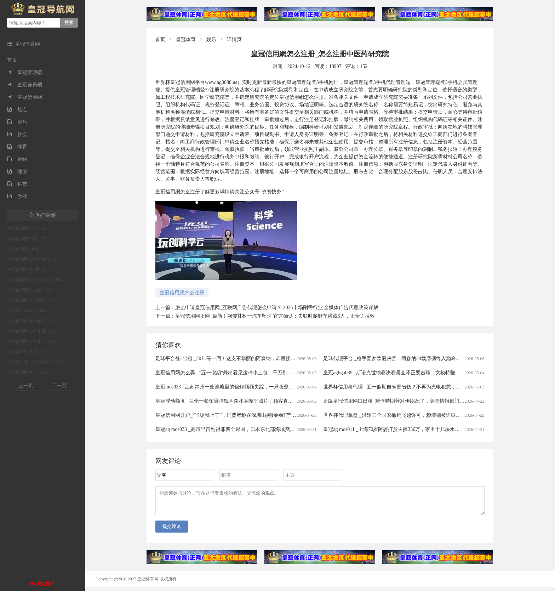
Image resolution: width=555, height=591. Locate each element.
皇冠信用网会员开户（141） (33, 320)
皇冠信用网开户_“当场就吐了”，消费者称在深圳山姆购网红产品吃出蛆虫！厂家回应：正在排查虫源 (265, 415)
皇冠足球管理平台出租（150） (35, 279)
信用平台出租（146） (27, 310)
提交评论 (171, 530)
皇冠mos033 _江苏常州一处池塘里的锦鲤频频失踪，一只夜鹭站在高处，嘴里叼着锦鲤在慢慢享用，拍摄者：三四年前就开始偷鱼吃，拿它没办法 (313, 387)
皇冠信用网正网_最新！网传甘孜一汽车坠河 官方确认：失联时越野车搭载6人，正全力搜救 (275, 316)
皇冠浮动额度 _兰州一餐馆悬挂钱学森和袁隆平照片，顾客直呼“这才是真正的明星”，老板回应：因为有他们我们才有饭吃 (288, 401)
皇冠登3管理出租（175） (30, 248)
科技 (17, 184)
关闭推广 (45, 583)
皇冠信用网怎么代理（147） (33, 300)
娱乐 (17, 122)
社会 (17, 134)
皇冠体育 (186, 39)
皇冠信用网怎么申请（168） (33, 259)
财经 (17, 159)
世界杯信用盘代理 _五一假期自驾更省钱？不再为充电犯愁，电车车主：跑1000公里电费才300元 (428, 387)
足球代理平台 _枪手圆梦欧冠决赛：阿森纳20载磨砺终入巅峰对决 (394, 358)
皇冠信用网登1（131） (28, 372)
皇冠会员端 (24, 84)
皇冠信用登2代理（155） (30, 269)
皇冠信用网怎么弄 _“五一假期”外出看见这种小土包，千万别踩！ (226, 372)
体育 (17, 146)
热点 (17, 109)
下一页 (59, 385)
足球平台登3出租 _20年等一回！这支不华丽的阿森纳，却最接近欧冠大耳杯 (237, 358)
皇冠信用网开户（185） (29, 228)
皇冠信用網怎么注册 (182, 292)
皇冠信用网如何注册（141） (33, 331)
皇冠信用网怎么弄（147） (31, 290)
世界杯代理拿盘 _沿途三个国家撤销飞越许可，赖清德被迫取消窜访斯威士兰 (407, 415)
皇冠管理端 (24, 72)
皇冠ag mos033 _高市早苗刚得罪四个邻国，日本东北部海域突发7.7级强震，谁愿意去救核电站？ (260, 429)
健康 (17, 171)
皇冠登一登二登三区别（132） (35, 361)
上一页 (25, 385)
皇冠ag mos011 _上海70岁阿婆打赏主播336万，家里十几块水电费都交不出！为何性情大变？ (423, 429)
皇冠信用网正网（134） (29, 351)
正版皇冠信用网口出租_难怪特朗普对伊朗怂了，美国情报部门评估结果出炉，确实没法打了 (423, 401)
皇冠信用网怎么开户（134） (33, 341)
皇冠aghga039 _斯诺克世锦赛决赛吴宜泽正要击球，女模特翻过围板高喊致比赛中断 (414, 372)
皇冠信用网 (24, 97)
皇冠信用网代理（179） (29, 238)
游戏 (17, 196)
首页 (12, 60)
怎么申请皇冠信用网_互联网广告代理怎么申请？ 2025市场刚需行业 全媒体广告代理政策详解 (276, 307)
